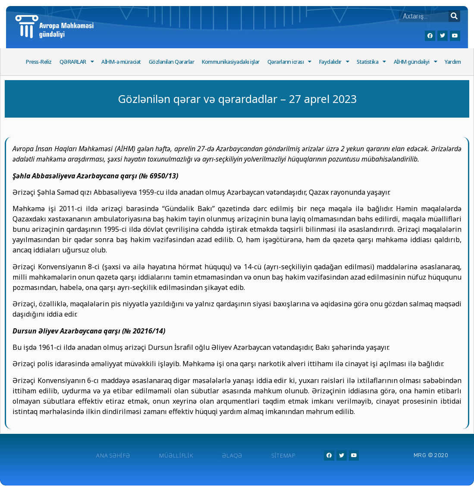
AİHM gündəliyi (415, 62)
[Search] (454, 16)
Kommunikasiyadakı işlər (231, 61)
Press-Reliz (39, 61)
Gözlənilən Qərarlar (172, 61)
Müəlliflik (176, 455)
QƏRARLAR (77, 62)
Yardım (453, 61)
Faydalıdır (334, 62)
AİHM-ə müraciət (121, 61)
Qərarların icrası (289, 62)
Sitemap (283, 455)
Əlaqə (232, 455)
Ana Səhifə (113, 455)
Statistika (371, 62)
